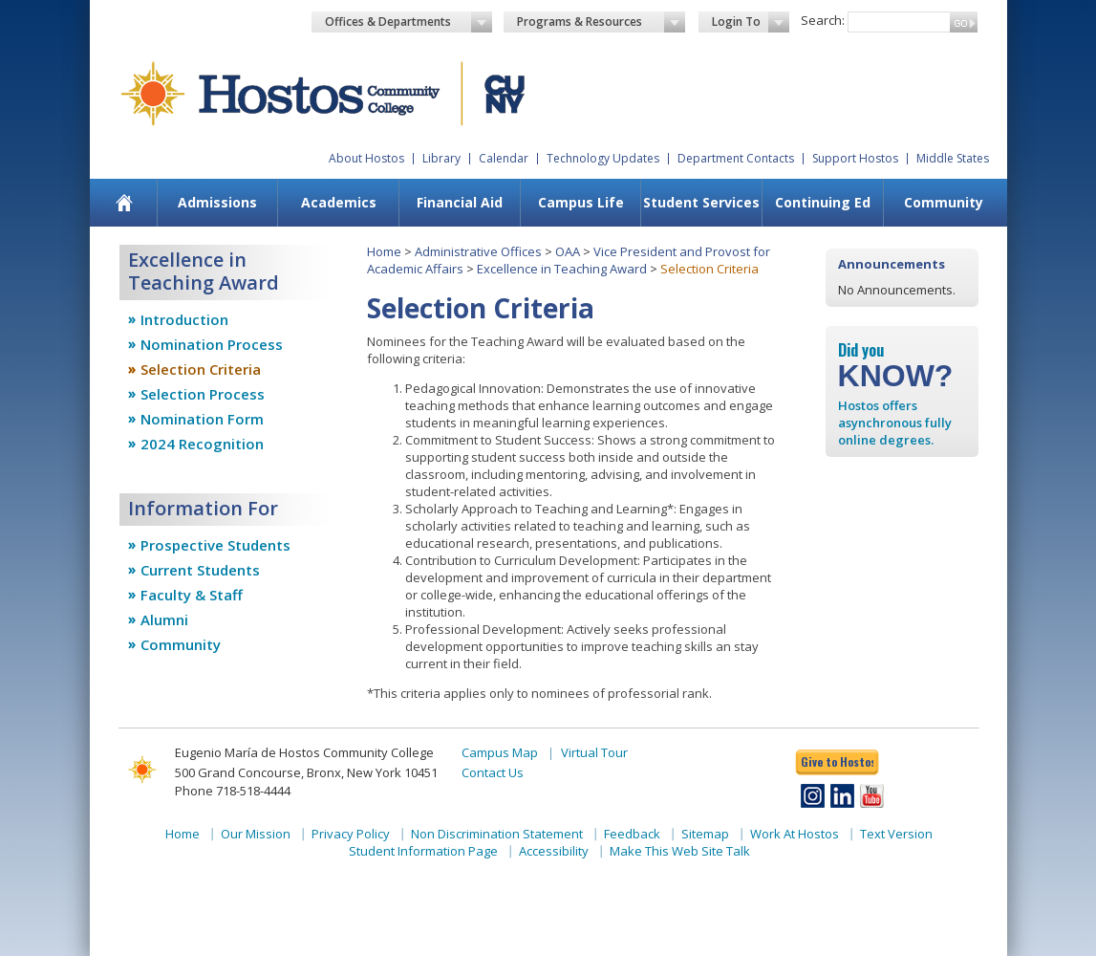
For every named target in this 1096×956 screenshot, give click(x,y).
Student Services (701, 202)
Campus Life (581, 202)
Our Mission (255, 833)
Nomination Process (211, 344)
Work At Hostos (794, 833)
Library (441, 158)
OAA (567, 251)
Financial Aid (460, 202)
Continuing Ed (822, 202)
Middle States (952, 158)
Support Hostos (855, 158)
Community (943, 202)
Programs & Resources (601, 22)
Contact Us (493, 772)
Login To (750, 22)
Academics (338, 202)
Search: (823, 20)
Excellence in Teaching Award (562, 268)
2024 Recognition (202, 443)
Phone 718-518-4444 (232, 790)
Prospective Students (215, 545)
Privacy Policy (351, 833)
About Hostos (366, 158)
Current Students (200, 569)
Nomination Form (202, 418)
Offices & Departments (409, 22)
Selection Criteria (200, 369)
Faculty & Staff (191, 594)
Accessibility (554, 850)
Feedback (632, 833)
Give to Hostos (837, 761)
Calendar (503, 158)
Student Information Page (423, 850)
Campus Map (500, 752)
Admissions (217, 202)
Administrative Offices (478, 251)
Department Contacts (735, 158)
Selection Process (202, 393)
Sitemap (705, 833)
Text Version (896, 833)
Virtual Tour (594, 752)
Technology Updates (603, 158)
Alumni (164, 619)
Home (384, 251)
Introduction (184, 319)
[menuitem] (124, 203)
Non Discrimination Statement (497, 833)
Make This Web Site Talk (680, 850)
